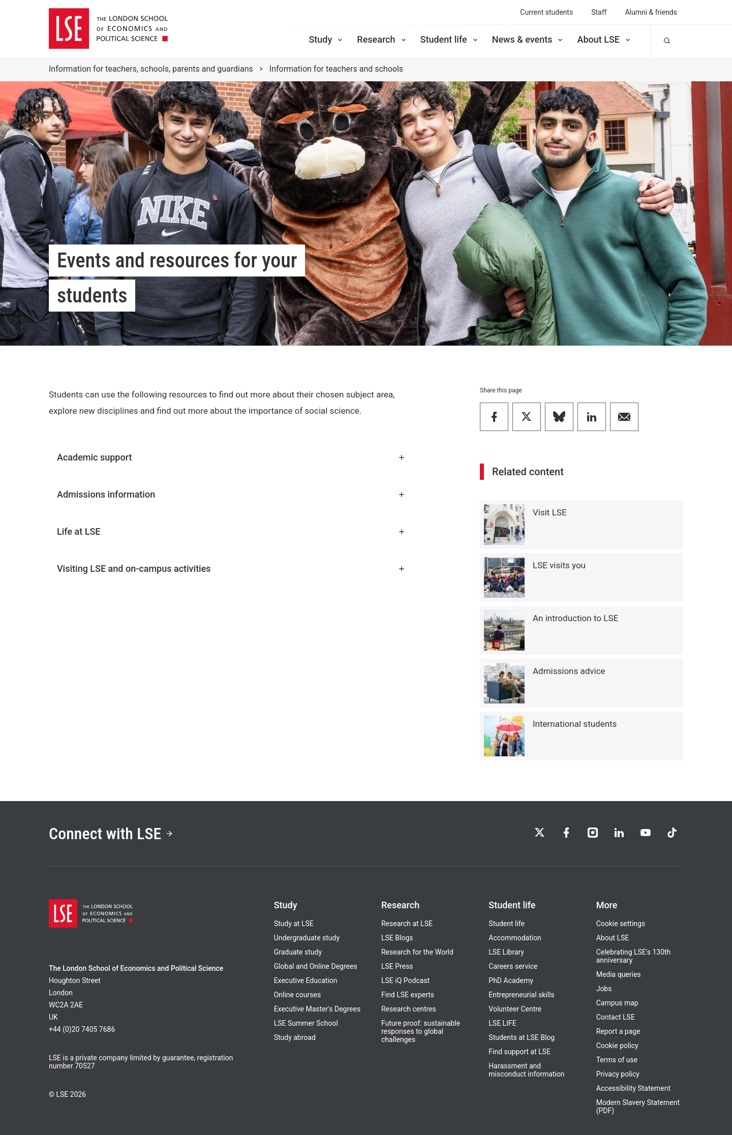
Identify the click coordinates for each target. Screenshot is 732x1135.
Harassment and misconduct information (526, 1070)
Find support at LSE (520, 1052)
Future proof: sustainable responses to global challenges (420, 1031)
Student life (449, 39)
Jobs (604, 989)
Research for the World (417, 952)
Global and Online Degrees (315, 966)
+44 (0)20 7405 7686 (82, 1029)
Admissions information (231, 494)
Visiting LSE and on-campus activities (231, 568)
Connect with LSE (111, 833)
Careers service (513, 966)
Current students (546, 12)
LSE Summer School (306, 1023)
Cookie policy (617, 1045)
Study (326, 39)
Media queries (618, 974)
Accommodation (515, 938)
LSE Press (397, 966)
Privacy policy (617, 1074)
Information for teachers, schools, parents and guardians (151, 69)
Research (382, 39)
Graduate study (298, 952)
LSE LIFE (502, 1023)
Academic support (231, 457)
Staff (598, 12)
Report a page (618, 1031)
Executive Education (306, 980)
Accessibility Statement (633, 1088)
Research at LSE (407, 923)
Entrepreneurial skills (521, 995)
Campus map (617, 1003)
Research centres (408, 1009)
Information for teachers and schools (336, 69)
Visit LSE (550, 512)
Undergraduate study (307, 938)
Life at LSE (231, 531)
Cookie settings (621, 923)
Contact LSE (615, 1017)
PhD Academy (511, 980)
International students (575, 724)
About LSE (604, 39)
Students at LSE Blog (522, 1037)
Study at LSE (294, 923)
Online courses (297, 995)
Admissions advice (569, 671)
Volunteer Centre (515, 1009)
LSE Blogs (397, 938)
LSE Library (506, 952)
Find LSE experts (407, 995)
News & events (528, 39)
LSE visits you (559, 565)
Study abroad (295, 1037)
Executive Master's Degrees (317, 1009)
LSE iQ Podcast (405, 980)
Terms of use (617, 1060)
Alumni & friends (651, 12)
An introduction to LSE (575, 618)
